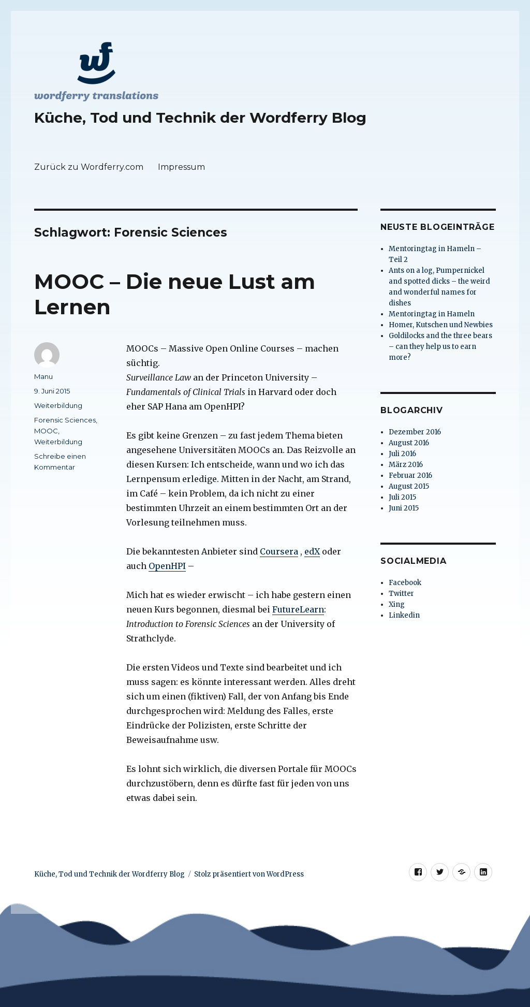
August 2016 (409, 443)
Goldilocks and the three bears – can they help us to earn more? (440, 346)
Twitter (401, 593)
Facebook (405, 582)
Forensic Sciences (65, 420)
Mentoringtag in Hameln (432, 314)
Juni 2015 (404, 508)
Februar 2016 (410, 475)
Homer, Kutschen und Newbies (441, 324)
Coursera (279, 551)
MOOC (46, 431)
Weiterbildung (58, 405)
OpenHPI (167, 566)
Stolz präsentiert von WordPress (249, 874)
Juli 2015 (402, 497)
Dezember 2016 (415, 432)
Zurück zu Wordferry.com (88, 167)
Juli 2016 (402, 453)
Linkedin (404, 615)
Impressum (181, 167)
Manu (43, 376)
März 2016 (406, 464)
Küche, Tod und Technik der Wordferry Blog (200, 117)
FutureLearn (298, 609)
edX (312, 551)
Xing (397, 604)
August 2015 (409, 486)
